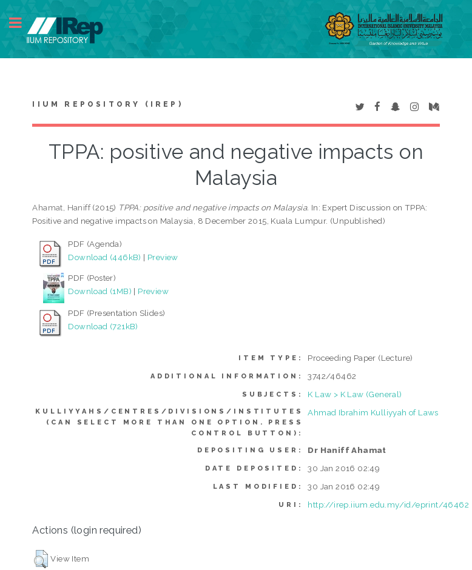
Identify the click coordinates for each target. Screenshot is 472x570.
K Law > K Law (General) (355, 394)
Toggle (22, 22)
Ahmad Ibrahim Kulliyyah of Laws (373, 412)
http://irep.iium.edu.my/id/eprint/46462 (388, 504)
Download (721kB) (103, 326)
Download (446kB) (104, 257)
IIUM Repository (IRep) (107, 104)
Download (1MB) (100, 291)
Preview (162, 257)
